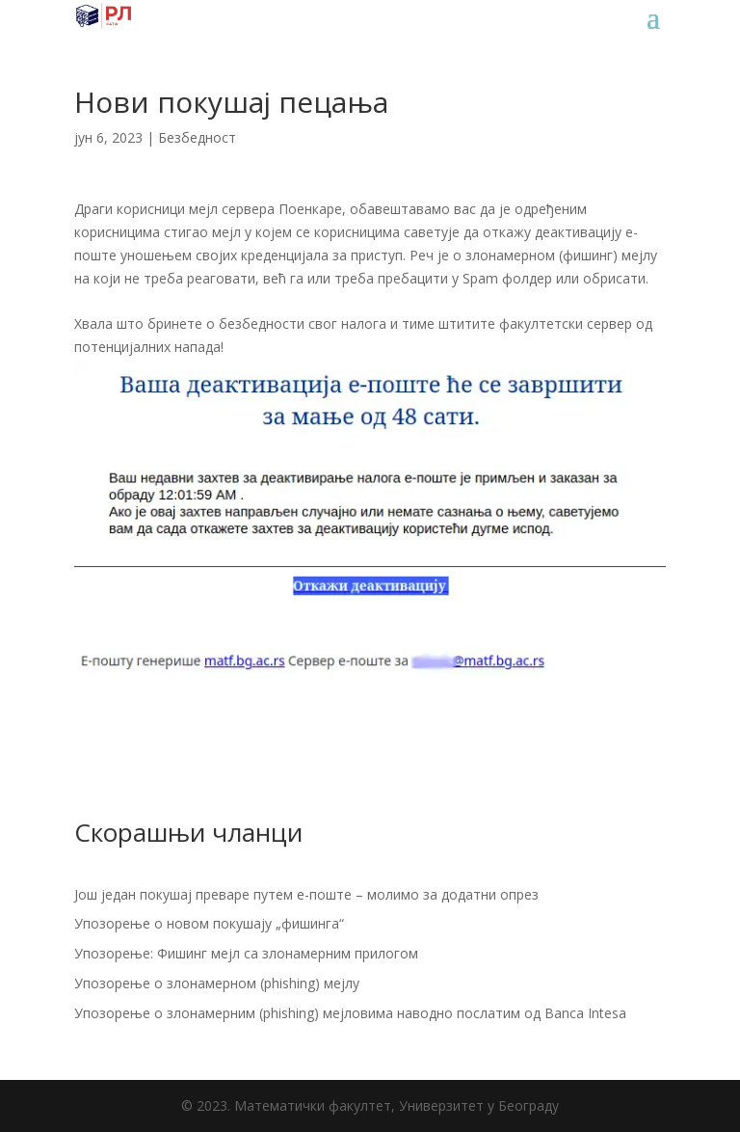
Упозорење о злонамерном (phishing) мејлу (216, 983)
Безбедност (197, 137)
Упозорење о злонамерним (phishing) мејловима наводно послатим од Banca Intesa (350, 1013)
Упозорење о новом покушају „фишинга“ (209, 923)
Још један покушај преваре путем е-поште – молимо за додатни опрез (306, 894)
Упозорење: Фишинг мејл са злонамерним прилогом (246, 953)
